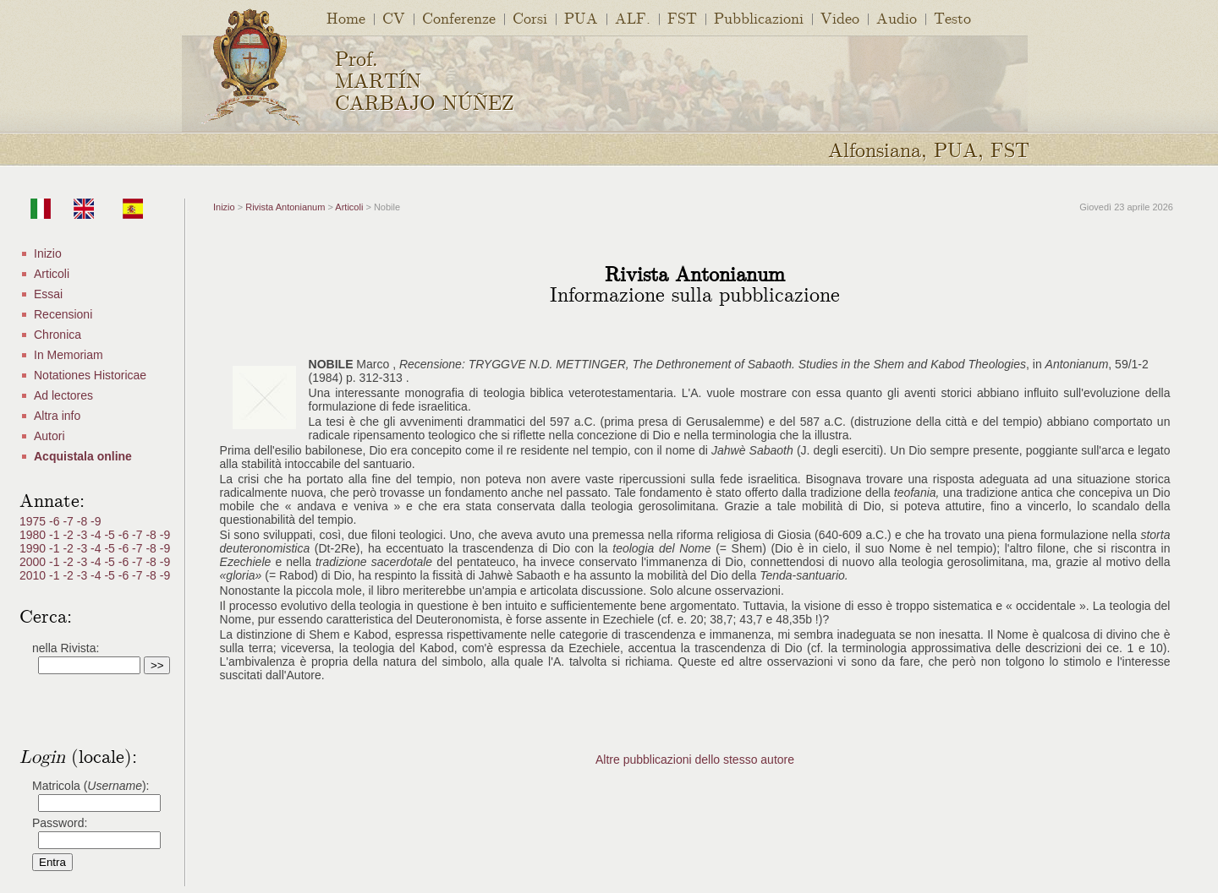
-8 (84, 521)
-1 (56, 535)
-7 (69, 521)
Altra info (57, 415)
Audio (896, 17)
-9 (96, 521)
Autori (49, 436)
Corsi (530, 17)
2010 (34, 575)
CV (393, 17)
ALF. (632, 17)
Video (839, 17)
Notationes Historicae (90, 375)
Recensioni (63, 314)
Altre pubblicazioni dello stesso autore (694, 759)
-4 (97, 535)
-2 (69, 535)
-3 (84, 535)
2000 (34, 562)
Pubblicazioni (759, 17)
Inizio (48, 253)
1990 (34, 548)
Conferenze (459, 17)
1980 (34, 535)
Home (345, 17)
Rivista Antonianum (285, 207)
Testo (952, 17)
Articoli (51, 273)
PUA (581, 17)
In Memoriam (68, 355)
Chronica (57, 334)
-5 (111, 535)
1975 (34, 521)
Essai (48, 294)
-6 (56, 521)
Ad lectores (63, 395)
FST (682, 17)
